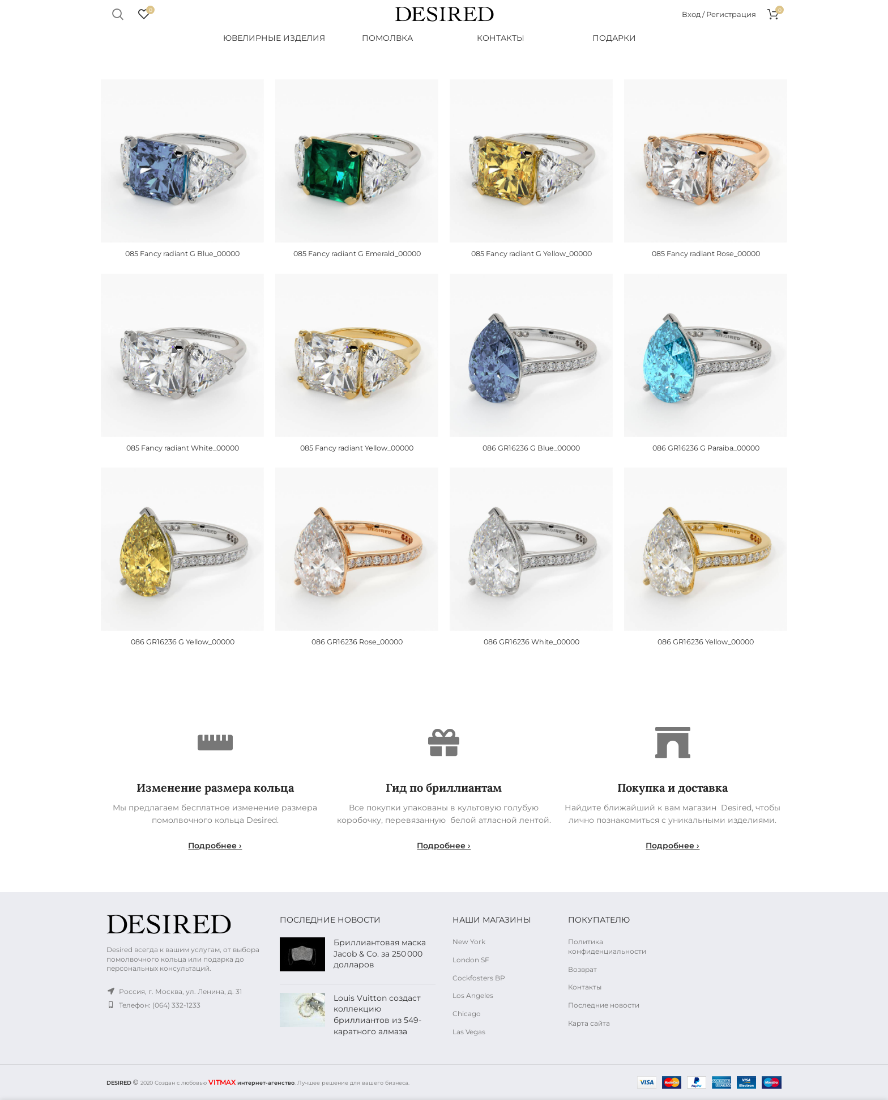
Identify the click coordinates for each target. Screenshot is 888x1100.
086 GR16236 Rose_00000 (357, 641)
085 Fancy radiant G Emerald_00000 (357, 253)
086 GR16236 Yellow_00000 (705, 641)
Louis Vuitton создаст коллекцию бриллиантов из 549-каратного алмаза (377, 1015)
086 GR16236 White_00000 (531, 641)
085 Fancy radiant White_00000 (182, 448)
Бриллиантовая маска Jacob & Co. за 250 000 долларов (380, 953)
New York (468, 941)
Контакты (584, 987)
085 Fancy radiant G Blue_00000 (182, 253)
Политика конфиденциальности (607, 946)
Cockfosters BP (478, 978)
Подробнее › (215, 845)
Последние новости (603, 1005)
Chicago (466, 1013)
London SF (470, 959)
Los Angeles (472, 995)
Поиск (117, 14)
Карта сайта (589, 1023)
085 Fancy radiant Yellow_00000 (357, 448)
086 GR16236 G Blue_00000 (531, 448)
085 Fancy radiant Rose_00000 (706, 253)
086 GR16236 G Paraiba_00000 (705, 448)
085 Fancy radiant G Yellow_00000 (531, 253)
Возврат (582, 969)
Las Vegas (468, 1031)
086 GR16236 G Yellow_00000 (182, 641)
